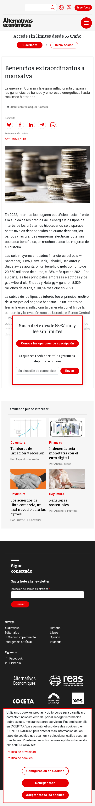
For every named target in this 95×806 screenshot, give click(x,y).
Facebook (16, 658)
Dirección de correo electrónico (29, 588)
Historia (55, 628)
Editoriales (12, 632)
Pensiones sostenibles (59, 502)
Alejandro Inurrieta (27, 459)
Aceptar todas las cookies (45, 795)
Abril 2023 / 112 (15, 138)
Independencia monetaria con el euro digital (63, 453)
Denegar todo (45, 783)
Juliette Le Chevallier (28, 520)
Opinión (55, 637)
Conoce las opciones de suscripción (47, 343)
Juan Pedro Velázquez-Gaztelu (29, 106)
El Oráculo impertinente (20, 637)
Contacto (69, 7)
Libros (54, 632)
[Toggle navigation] (86, 23)
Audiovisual (12, 628)
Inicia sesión (64, 45)
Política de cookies (20, 758)
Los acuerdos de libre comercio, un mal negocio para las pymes (28, 507)
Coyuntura (17, 442)
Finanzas (55, 442)
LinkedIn (15, 663)
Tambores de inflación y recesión (27, 450)
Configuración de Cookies (45, 771)
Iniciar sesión (61, 7)
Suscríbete (83, 7)
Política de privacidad (21, 752)
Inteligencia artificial (18, 642)
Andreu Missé (62, 464)
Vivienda (55, 642)
